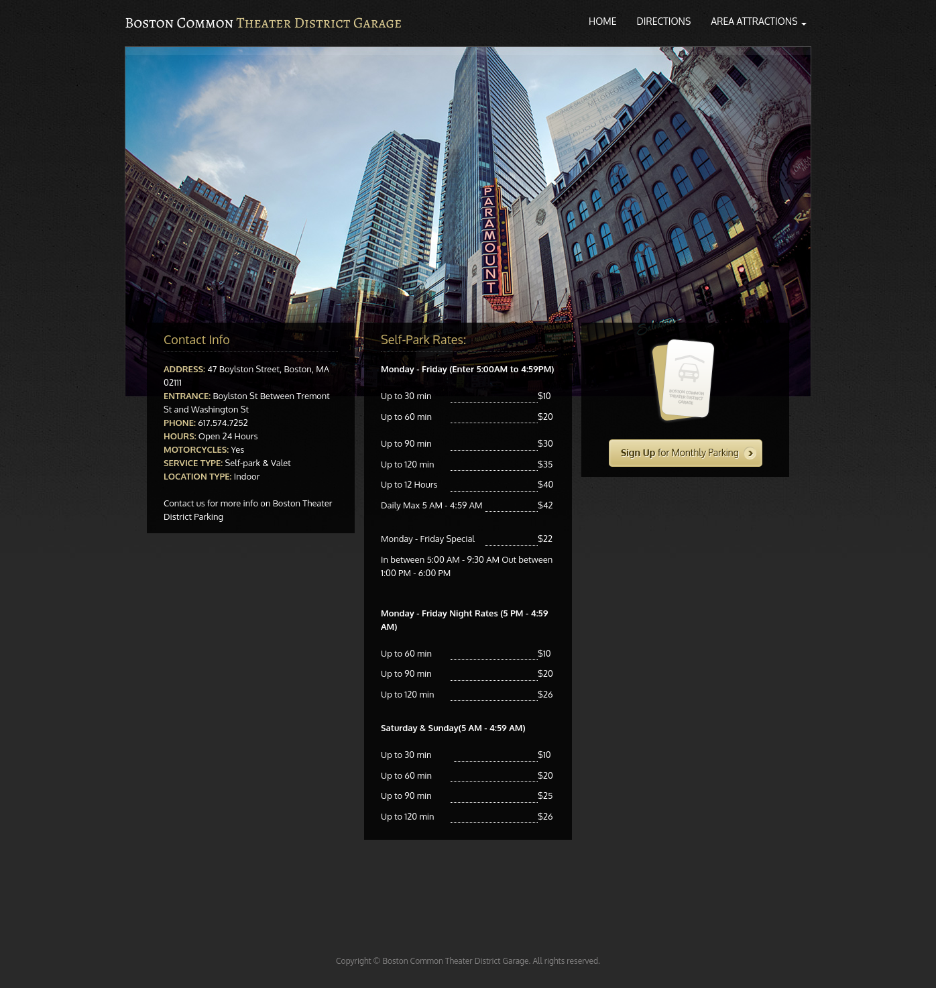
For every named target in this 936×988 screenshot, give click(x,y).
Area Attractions (758, 21)
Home (603, 21)
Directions (664, 21)
